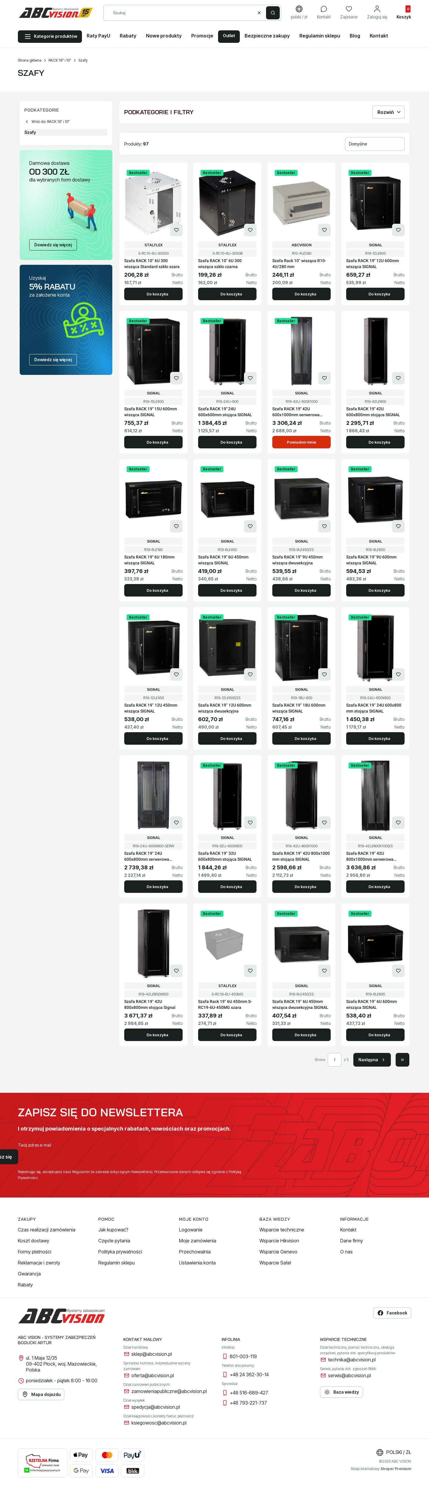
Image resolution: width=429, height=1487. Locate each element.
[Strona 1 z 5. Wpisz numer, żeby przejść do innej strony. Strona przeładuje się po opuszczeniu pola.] (334, 1060)
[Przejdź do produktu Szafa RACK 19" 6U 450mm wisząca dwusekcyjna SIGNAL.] (301, 944)
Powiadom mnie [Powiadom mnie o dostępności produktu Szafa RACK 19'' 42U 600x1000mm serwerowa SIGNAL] (301, 442)
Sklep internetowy (381, 1468)
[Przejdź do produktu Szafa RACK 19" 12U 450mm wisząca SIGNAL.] (153, 647)
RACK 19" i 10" (60, 60)
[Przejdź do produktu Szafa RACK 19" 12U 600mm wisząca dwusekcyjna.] (227, 647)
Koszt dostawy (33, 1241)
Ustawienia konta (197, 1263)
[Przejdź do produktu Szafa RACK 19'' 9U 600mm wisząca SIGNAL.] (375, 499)
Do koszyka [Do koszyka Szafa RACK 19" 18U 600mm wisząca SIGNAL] (305, 738)
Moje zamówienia (197, 1241)
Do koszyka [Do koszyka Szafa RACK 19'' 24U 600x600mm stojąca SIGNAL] (231, 442)
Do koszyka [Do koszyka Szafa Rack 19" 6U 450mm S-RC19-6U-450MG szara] (231, 1034)
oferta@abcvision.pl (152, 1375)
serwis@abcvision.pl (349, 1375)
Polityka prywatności (120, 1252)
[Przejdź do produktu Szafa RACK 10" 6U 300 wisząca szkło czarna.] (227, 203)
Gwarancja (29, 1274)
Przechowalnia (195, 1252)
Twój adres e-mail (34, 1145)
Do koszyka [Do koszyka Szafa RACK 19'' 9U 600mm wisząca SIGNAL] (379, 590)
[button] (273, 12)
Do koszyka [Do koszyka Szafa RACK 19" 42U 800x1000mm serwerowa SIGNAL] (379, 886)
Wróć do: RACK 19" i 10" (47, 121)
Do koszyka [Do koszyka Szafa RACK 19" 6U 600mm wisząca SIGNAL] (379, 1034)
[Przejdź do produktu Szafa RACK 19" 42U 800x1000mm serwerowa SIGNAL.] (375, 796)
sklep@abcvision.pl (151, 1354)
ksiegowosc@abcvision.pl (158, 1423)
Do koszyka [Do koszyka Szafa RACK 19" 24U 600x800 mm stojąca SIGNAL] (379, 738)
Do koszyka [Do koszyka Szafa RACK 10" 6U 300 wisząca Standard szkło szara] (157, 294)
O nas (346, 1252)
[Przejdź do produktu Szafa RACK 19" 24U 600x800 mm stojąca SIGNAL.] (375, 647)
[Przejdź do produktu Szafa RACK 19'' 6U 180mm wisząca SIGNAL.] (153, 499)
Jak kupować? (113, 1230)
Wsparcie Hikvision (279, 1241)
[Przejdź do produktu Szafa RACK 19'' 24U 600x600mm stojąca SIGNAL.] (227, 351)
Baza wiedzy (341, 1392)
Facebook (392, 1313)
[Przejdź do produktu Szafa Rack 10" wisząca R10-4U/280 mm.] (301, 203)
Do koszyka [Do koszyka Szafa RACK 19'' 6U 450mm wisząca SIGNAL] (231, 590)
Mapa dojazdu (41, 1394)
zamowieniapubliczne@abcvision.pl (169, 1391)
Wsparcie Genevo (278, 1252)
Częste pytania (114, 1241)
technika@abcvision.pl (352, 1360)
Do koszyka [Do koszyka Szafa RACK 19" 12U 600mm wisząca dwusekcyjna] (231, 738)
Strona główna (29, 60)
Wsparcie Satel (275, 1263)
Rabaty (25, 1285)
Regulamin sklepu (116, 1263)
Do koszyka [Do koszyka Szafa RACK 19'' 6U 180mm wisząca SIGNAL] (157, 590)
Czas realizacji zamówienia (46, 1230)
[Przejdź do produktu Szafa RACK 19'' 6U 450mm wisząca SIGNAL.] (227, 499)
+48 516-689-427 (249, 1393)
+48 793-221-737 (248, 1403)
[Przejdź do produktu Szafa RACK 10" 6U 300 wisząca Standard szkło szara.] (153, 203)
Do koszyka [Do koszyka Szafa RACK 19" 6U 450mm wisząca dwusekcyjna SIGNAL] (305, 1034)
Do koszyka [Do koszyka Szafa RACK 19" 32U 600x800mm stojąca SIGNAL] (231, 886)
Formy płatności (34, 1252)
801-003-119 (243, 1356)
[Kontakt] (324, 13)
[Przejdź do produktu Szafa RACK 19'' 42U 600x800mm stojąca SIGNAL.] (375, 351)
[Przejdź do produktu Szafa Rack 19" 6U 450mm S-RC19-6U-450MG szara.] (227, 944)
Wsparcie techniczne (281, 1230)
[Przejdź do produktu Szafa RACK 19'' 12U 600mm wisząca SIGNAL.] (375, 203)
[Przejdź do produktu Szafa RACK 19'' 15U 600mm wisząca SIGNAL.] (153, 351)
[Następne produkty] (372, 1060)
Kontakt (348, 1230)
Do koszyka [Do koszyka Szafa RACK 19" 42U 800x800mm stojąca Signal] (157, 1034)
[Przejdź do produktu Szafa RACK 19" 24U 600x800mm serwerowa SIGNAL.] (153, 796)
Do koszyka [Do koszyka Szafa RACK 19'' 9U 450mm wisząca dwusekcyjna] (305, 590)
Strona (320, 1059)
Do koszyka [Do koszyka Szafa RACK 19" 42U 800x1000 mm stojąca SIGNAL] (305, 886)
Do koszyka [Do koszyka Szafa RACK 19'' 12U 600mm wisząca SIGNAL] (379, 294)
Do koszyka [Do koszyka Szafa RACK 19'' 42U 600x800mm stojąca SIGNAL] (379, 442)
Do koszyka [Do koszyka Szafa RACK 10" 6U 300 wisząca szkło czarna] (231, 294)
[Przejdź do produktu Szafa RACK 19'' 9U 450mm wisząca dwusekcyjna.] (301, 499)
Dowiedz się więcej (53, 244)
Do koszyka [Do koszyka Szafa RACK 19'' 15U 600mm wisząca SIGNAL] (157, 442)
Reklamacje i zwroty (39, 1263)
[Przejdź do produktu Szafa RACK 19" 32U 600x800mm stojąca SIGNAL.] (227, 796)
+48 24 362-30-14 (249, 1375)
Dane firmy (351, 1241)
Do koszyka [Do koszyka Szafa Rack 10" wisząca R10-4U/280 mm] (305, 294)
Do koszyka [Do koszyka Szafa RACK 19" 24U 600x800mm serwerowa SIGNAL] (157, 886)
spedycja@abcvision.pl (155, 1407)
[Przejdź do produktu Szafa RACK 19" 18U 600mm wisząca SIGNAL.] (301, 647)
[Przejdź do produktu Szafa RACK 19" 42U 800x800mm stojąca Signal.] (153, 944)
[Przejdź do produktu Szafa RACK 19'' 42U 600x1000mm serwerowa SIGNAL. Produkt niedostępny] (301, 351)
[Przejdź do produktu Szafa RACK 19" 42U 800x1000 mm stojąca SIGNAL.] (301, 796)
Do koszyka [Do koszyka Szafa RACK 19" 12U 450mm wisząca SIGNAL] (157, 738)
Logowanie (191, 1230)
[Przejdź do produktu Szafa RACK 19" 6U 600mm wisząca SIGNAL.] (375, 944)
